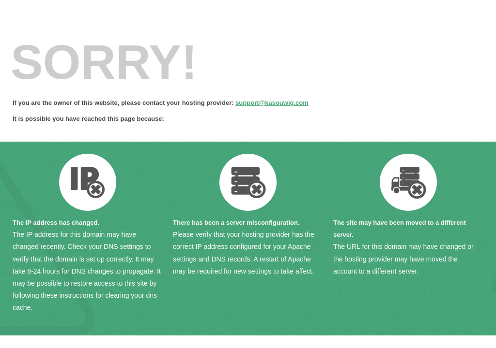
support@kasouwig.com (272, 102)
